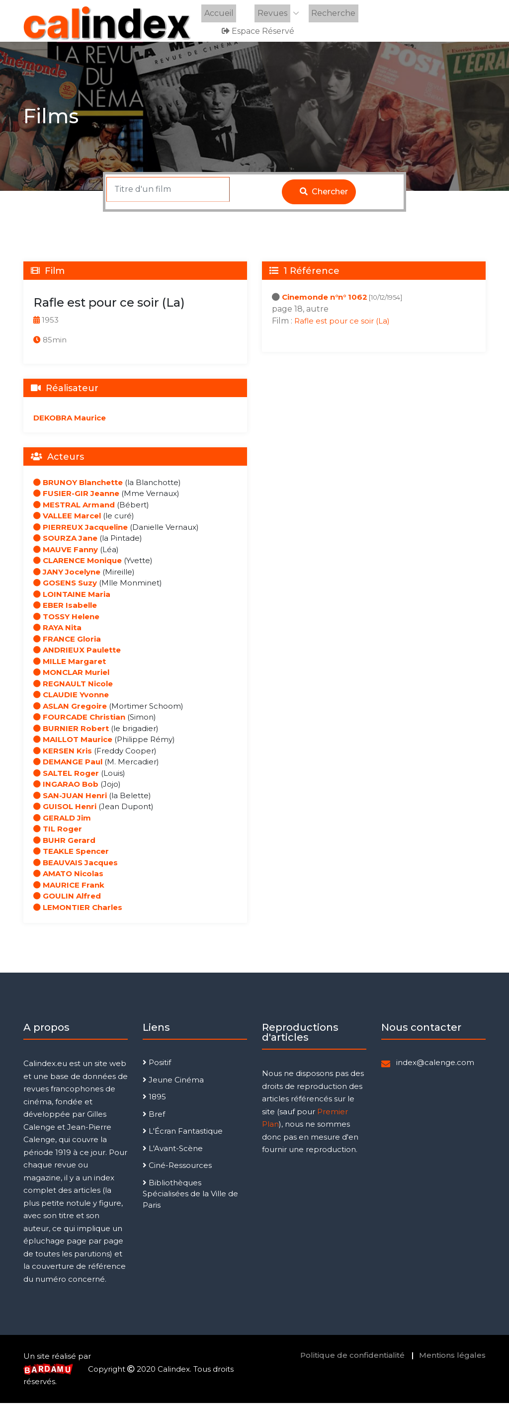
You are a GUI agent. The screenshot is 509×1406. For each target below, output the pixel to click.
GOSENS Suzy (65, 586)
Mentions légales (452, 1358)
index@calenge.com (435, 1066)
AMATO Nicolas (68, 877)
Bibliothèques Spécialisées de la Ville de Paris (190, 1197)
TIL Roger (57, 832)
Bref (154, 1117)
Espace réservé (259, 30)
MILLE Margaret (69, 664)
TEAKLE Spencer (71, 854)
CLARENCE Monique (77, 564)
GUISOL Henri (64, 810)
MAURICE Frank (68, 888)
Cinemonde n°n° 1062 (324, 300)
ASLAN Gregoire (70, 709)
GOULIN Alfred (67, 899)
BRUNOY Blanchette (78, 485)
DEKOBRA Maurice (69, 420)
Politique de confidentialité (352, 1358)
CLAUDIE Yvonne (71, 698)
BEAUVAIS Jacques (75, 865)
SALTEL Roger (66, 776)
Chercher (324, 194)
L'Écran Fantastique (183, 1134)
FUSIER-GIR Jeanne (76, 496)
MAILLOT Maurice (72, 742)
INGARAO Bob (65, 787)
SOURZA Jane (65, 541)
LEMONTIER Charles (77, 910)
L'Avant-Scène (173, 1151)
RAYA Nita (57, 631)
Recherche (326, 13)
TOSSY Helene (66, 619)
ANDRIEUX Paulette (77, 653)
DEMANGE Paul (67, 765)
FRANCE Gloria (67, 642)
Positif (157, 1066)
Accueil (217, 13)
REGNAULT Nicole (73, 686)
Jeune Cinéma (173, 1082)
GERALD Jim (62, 821)
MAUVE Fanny (65, 552)
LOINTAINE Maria (71, 597)
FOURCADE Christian (79, 720)
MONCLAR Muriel (71, 675)
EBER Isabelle (65, 608)
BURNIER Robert (71, 731)
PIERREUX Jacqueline (80, 530)
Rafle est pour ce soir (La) (342, 324)
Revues (268, 13)
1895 (154, 1100)
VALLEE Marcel (67, 519)
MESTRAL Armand (74, 507)
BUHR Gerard (64, 843)
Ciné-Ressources (177, 1168)
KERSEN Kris (62, 753)
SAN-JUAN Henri (70, 798)
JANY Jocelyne (66, 574)
